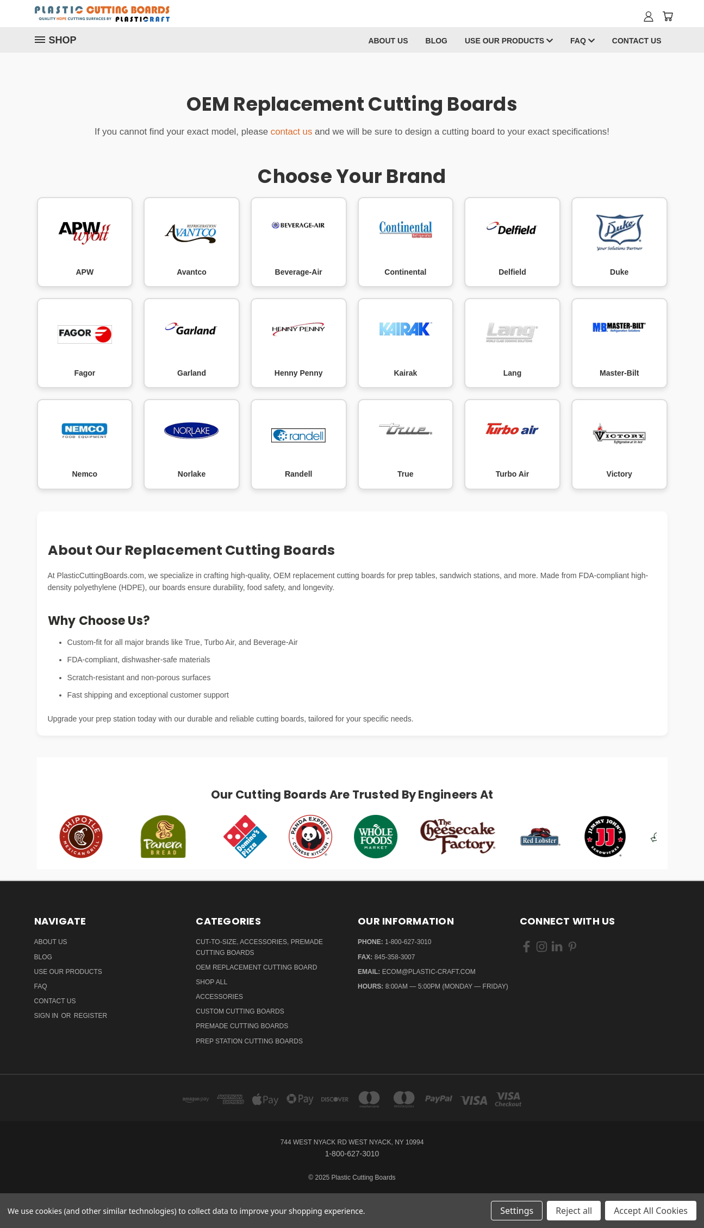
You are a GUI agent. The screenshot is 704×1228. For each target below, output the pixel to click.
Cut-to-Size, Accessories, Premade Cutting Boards (259, 947)
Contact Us (637, 40)
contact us (292, 131)
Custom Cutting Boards (240, 1011)
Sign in (47, 1016)
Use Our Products (509, 40)
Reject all (574, 1211)
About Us (388, 40)
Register (90, 1016)
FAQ (582, 40)
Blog (436, 40)
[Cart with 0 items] (667, 16)
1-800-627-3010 (408, 942)
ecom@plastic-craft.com (429, 972)
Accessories (219, 997)
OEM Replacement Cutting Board (256, 967)
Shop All (211, 982)
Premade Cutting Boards (242, 1026)
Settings (516, 1211)
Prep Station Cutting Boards (249, 1041)
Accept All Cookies (651, 1211)
